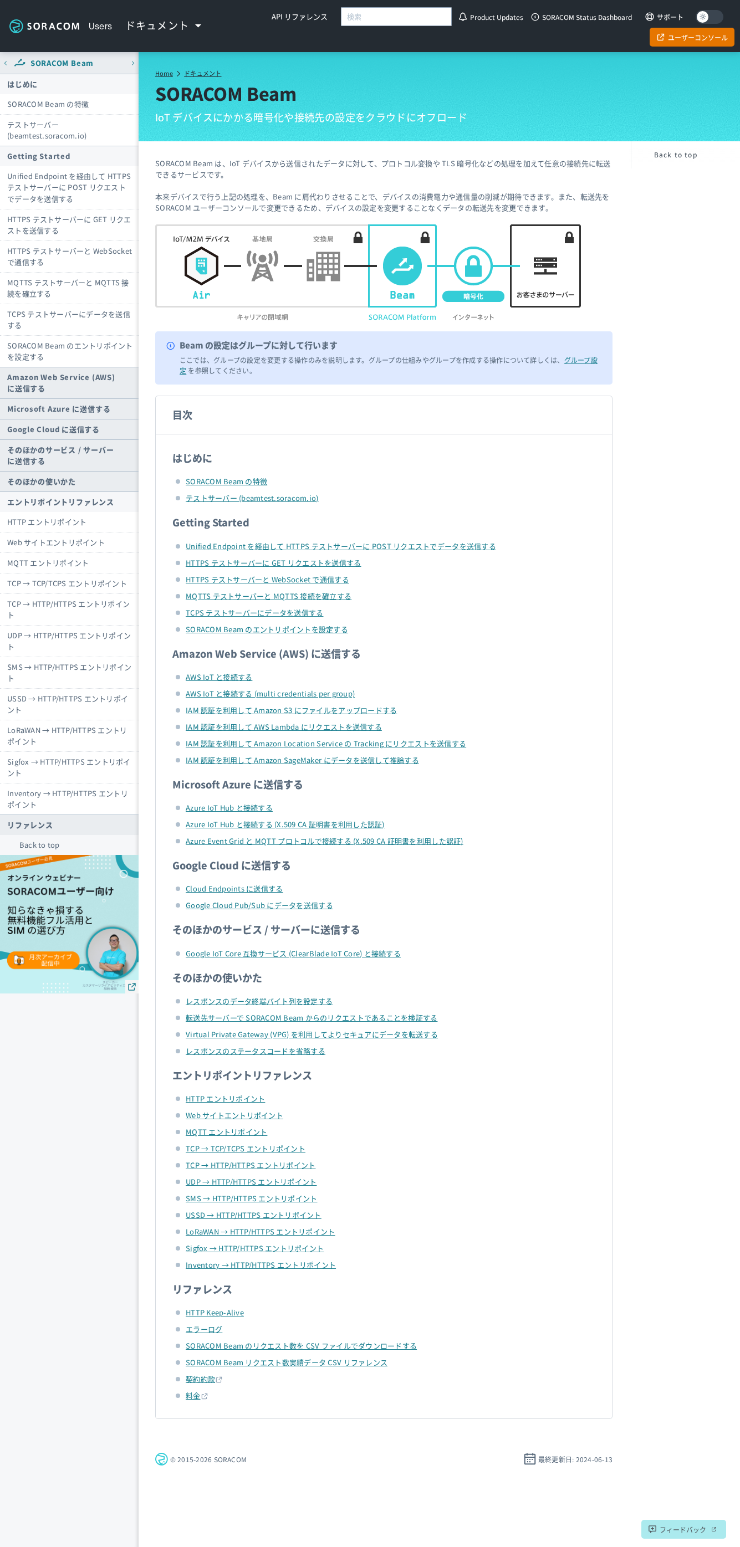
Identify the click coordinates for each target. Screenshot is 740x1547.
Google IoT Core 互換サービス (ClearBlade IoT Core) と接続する (293, 953)
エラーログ (204, 1329)
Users (101, 26)
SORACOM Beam (62, 63)
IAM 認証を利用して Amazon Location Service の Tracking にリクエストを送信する (326, 743)
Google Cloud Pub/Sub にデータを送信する (259, 905)
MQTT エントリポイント (48, 562)
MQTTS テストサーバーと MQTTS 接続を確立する (68, 288)
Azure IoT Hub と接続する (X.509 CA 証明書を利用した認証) (285, 824)
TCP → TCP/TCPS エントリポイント (67, 583)
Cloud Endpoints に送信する (234, 888)
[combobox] (396, 16)
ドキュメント (202, 73)
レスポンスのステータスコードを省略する (255, 1051)
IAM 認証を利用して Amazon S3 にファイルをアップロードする (291, 710)
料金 (193, 1395)
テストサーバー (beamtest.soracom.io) (46, 130)
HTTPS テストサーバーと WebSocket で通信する (69, 256)
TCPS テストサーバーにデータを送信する (68, 319)
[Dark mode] (709, 17)
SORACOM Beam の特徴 (48, 104)
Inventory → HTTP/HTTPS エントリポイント (67, 799)
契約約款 (200, 1379)
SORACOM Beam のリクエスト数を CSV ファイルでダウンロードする (301, 1345)
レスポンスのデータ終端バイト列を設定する (259, 1001)
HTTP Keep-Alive (215, 1312)
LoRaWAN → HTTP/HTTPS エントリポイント (67, 735)
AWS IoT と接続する (219, 677)
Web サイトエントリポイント (56, 542)
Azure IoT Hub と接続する (229, 807)
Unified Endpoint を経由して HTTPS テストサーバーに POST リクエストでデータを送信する (69, 187)
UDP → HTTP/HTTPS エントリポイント (69, 641)
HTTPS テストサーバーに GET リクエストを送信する (69, 224)
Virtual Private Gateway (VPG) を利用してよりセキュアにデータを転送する (312, 1034)
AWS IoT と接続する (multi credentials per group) (270, 693)
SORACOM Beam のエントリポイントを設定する (70, 351)
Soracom (44, 26)
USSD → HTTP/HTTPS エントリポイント (67, 704)
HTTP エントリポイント (46, 521)
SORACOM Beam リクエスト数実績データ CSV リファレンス (286, 1362)
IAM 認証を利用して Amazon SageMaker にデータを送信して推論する (302, 760)
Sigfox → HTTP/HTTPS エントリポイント (69, 767)
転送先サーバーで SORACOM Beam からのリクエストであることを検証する (311, 1017)
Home (164, 73)
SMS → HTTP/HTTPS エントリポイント (69, 672)
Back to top (39, 844)
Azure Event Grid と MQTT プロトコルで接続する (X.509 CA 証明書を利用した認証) (324, 841)
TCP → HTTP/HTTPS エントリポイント (68, 609)
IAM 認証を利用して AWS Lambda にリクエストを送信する (284, 726)
